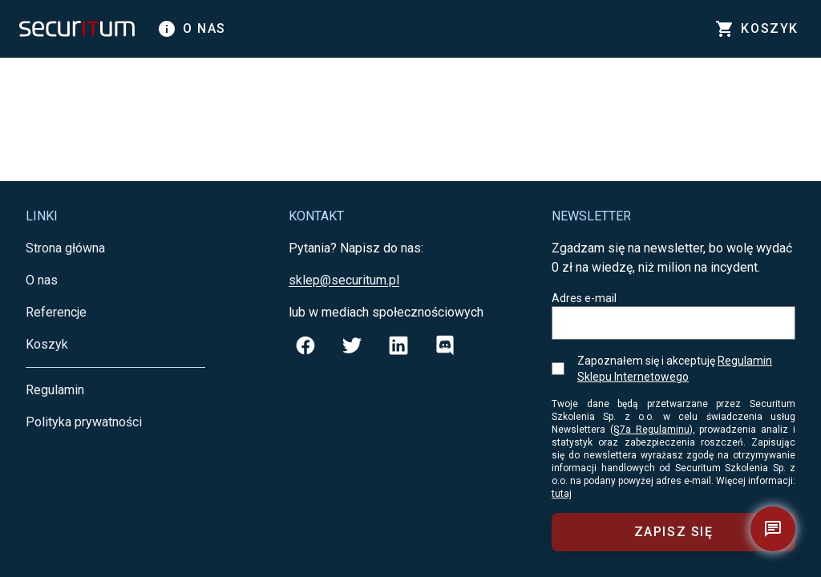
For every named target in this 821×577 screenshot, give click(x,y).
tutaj (562, 493)
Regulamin (55, 389)
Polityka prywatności (84, 422)
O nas (191, 28)
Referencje (56, 312)
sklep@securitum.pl (344, 280)
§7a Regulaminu (651, 429)
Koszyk (47, 344)
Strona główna (65, 248)
